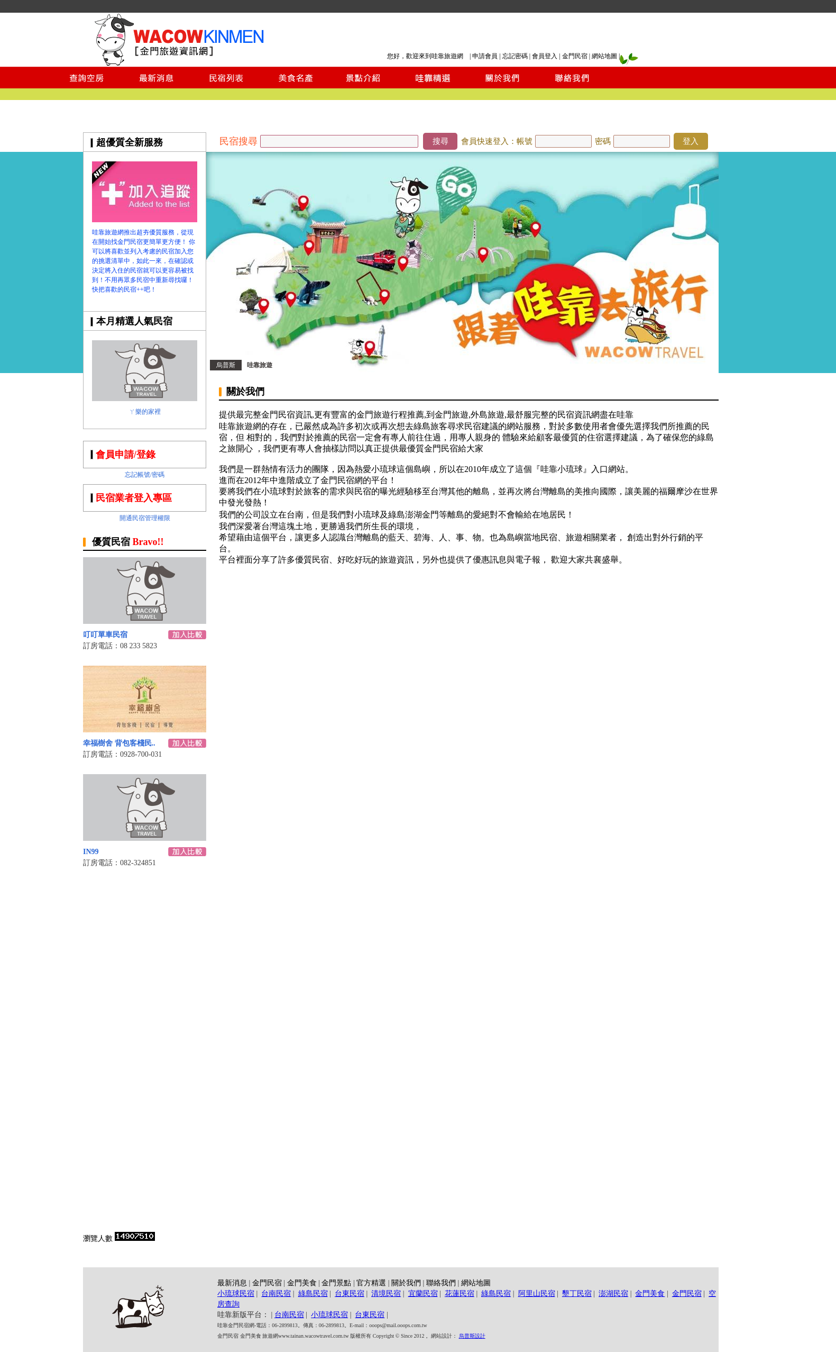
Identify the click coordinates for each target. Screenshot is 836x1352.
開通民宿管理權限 (145, 518)
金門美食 (302, 1283)
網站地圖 (604, 56)
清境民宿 (386, 1293)
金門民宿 (574, 56)
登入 (691, 141)
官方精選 (371, 1283)
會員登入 (544, 56)
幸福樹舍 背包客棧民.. (119, 743)
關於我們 (406, 1283)
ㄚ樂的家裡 (145, 411)
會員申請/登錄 (125, 454)
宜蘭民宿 (423, 1293)
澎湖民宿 (613, 1293)
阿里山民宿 (536, 1293)
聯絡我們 (441, 1283)
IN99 (91, 852)
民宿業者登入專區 (134, 498)
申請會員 (485, 56)
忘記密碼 (515, 56)
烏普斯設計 (472, 1336)
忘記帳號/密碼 (144, 474)
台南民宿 (276, 1293)
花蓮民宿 (459, 1293)
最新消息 (232, 1283)
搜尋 (440, 141)
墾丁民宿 (577, 1293)
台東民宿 (349, 1293)
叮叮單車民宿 (105, 635)
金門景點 (336, 1283)
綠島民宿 (313, 1293)
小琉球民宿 (235, 1293)
